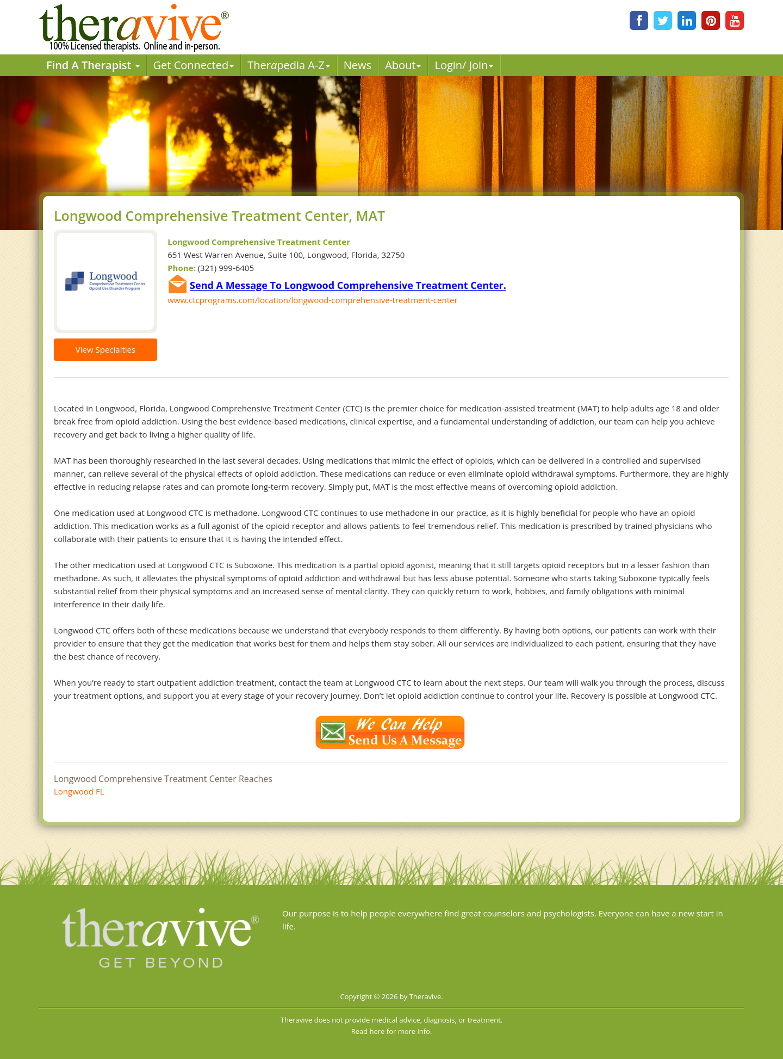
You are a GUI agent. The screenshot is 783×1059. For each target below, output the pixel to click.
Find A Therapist (93, 65)
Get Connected (193, 65)
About (403, 65)
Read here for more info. (391, 1031)
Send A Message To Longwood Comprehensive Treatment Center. (348, 285)
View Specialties (105, 349)
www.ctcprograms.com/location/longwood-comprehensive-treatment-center (312, 299)
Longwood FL (79, 791)
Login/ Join (463, 65)
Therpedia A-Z (288, 65)
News (357, 65)
